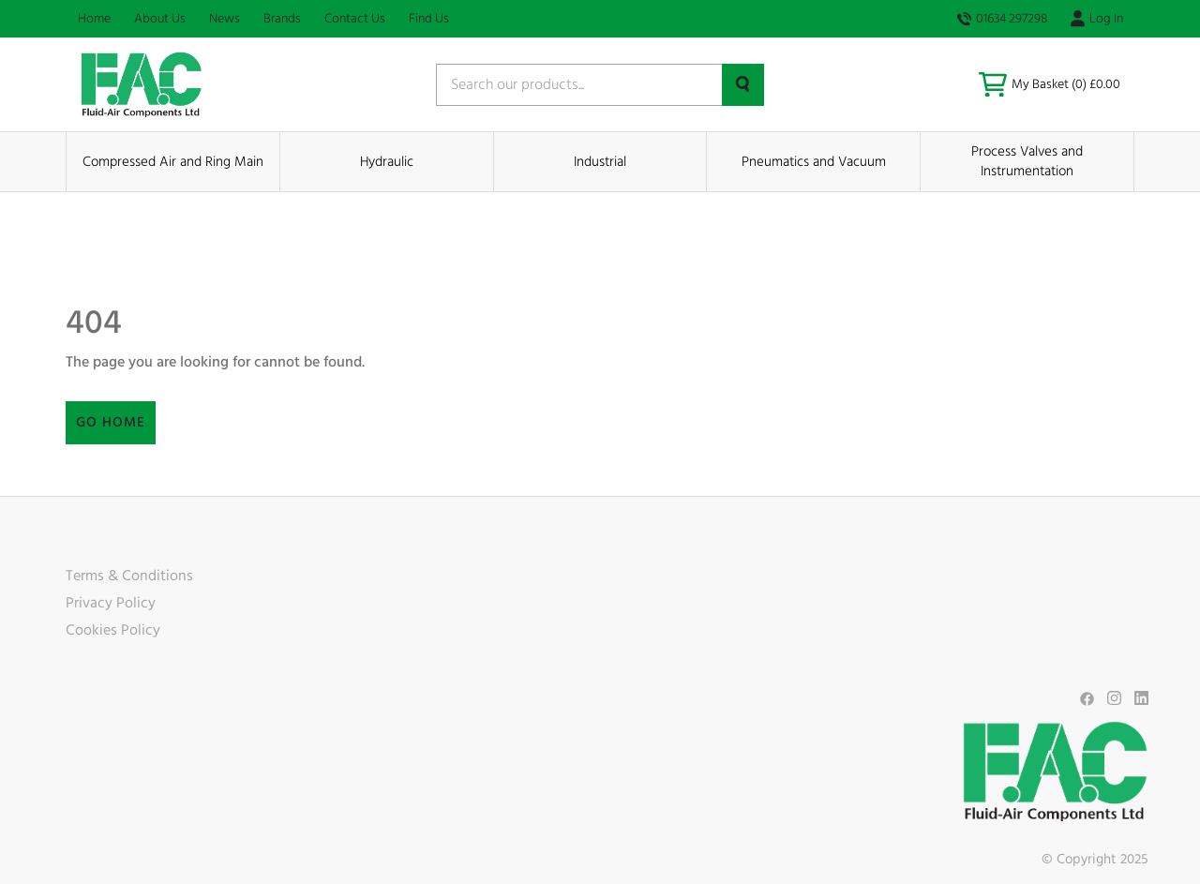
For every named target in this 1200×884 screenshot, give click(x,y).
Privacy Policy (111, 602)
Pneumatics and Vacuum (814, 162)
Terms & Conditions (129, 575)
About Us (160, 18)
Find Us (429, 18)
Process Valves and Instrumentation (1027, 161)
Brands (282, 18)
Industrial (600, 162)
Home (94, 18)
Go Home (110, 422)
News (224, 18)
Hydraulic (386, 162)
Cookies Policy (113, 629)
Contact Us (354, 18)
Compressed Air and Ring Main (172, 162)
